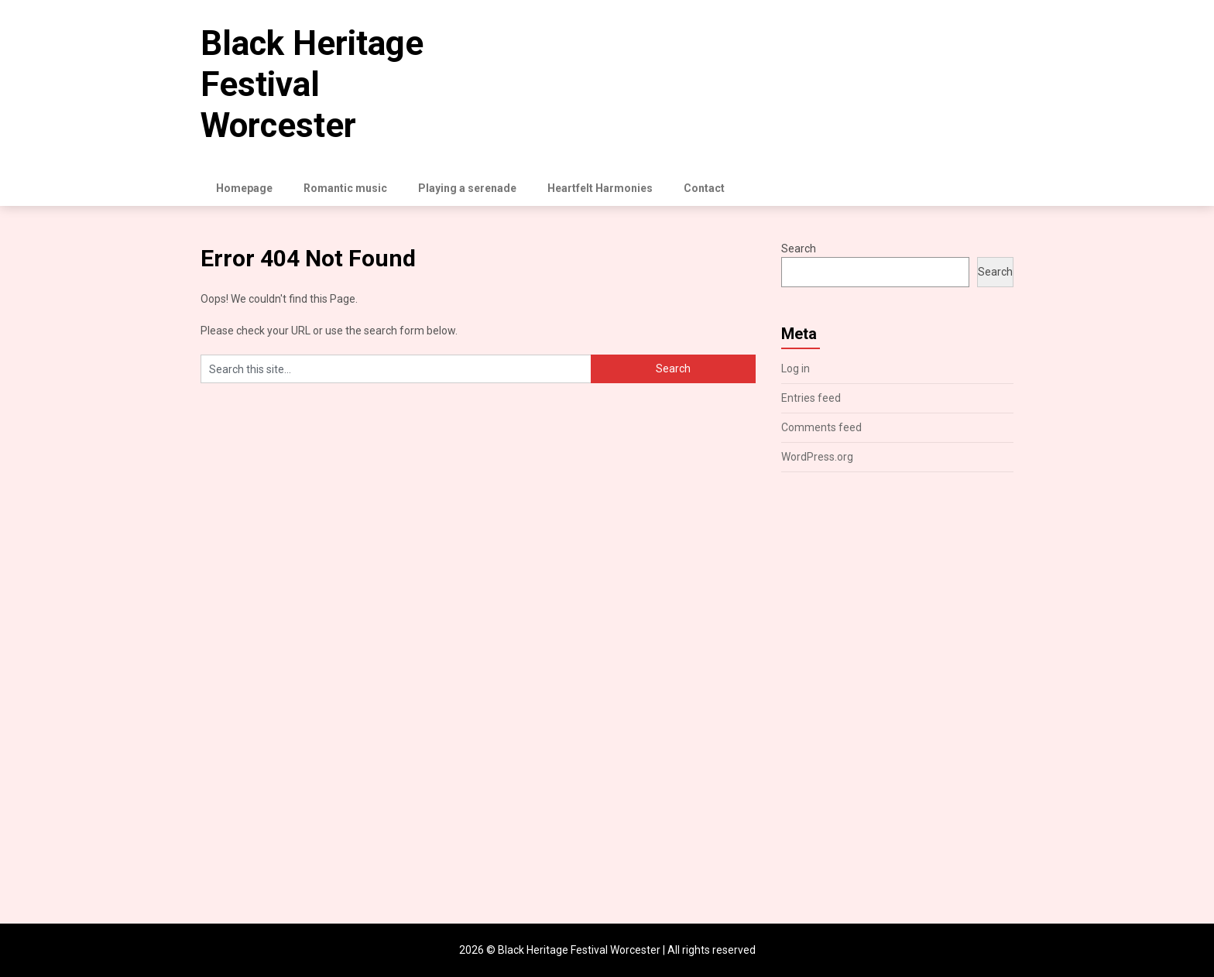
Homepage (244, 188)
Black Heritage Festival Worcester (312, 84)
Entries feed (811, 398)
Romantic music (345, 188)
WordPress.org (817, 457)
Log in (795, 368)
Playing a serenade (467, 188)
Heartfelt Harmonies (600, 188)
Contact (704, 188)
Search (798, 248)
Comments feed (821, 427)
